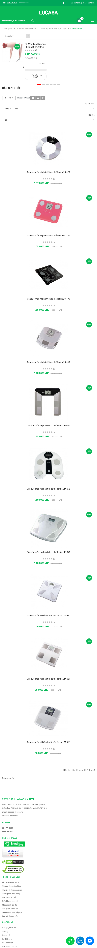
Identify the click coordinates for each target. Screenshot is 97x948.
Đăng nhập (78, 3)
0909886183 (24, 3)
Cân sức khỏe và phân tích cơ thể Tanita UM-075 (48, 425)
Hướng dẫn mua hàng (11, 894)
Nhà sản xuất (7, 943)
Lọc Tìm (9, 98)
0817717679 (12, 3)
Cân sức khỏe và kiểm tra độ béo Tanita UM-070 (48, 742)
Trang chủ (7, 29)
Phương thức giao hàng (11, 886)
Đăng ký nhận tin (9, 928)
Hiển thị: (92, 115)
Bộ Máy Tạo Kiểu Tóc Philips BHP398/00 (35, 45)
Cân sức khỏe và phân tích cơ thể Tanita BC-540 (48, 362)
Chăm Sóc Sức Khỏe (26, 29)
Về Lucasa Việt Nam (10, 882)
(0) (36, 50)
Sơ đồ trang (7, 939)
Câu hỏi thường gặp (10, 916)
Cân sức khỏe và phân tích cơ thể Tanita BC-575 (48, 299)
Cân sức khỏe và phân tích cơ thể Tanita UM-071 (48, 552)
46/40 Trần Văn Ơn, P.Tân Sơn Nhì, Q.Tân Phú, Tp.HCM (23, 804)
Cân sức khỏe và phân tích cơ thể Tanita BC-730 (48, 235)
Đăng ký (91, 3)
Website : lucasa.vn (10, 816)
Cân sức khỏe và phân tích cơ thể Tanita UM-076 (48, 489)
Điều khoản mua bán (10, 901)
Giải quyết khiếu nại (10, 909)
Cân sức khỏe (76, 29)
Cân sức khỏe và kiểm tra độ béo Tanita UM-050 (48, 615)
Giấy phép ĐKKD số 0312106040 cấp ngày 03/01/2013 (24, 808)
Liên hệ (5, 931)
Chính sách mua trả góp (12, 912)
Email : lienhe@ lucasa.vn (12, 812)
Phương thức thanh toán (12, 890)
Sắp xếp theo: (90, 103)
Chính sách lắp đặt (9, 905)
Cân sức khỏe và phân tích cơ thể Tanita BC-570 (48, 172)
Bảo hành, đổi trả (9, 897)
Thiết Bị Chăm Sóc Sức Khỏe (53, 29)
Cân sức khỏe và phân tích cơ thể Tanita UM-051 (48, 679)
